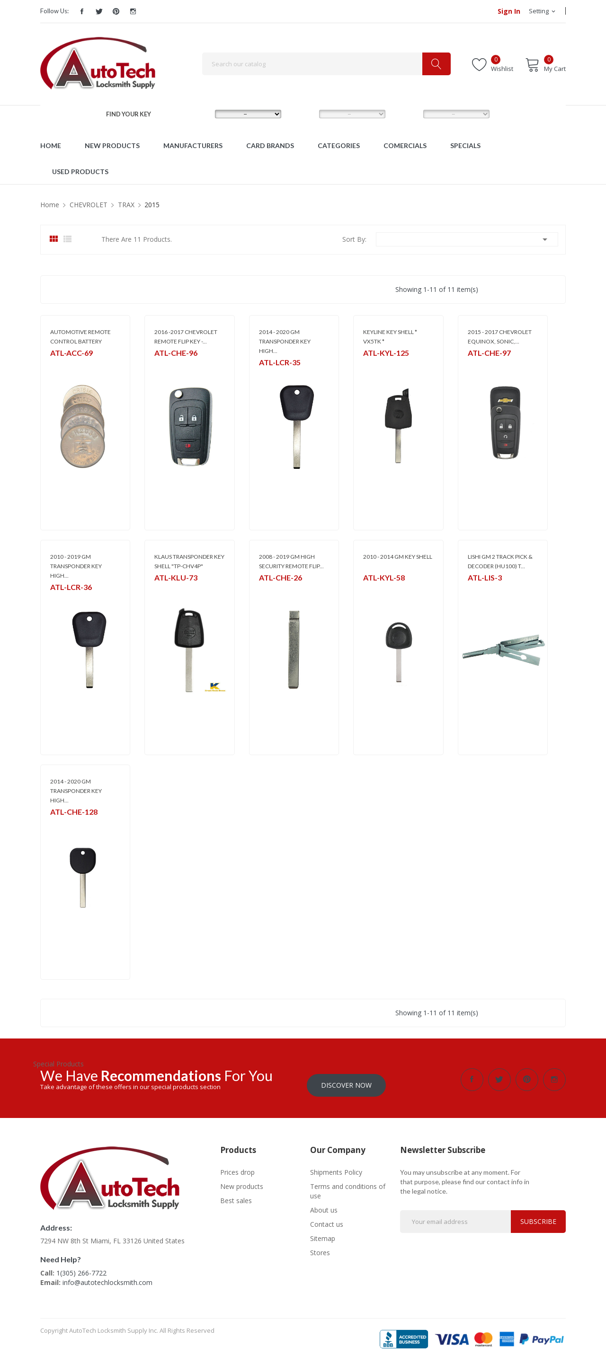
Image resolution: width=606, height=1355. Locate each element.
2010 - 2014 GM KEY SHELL (397, 556)
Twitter (99, 11)
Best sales (236, 1194)
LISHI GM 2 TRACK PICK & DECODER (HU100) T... (500, 561)
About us (324, 1204)
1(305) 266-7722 (81, 1267)
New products (241, 1180)
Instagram (133, 11)
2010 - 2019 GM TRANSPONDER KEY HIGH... (76, 566)
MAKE (197, 113)
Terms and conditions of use (347, 1185)
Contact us (326, 1218)
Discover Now (346, 1079)
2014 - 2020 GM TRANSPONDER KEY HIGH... (285, 341)
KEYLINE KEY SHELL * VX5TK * (390, 336)
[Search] (326, 64)
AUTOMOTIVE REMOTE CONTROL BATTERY (80, 336)
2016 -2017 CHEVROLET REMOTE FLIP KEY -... (185, 336)
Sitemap (322, 1232)
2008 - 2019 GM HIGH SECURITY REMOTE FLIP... (291, 561)
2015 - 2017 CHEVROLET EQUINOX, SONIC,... (500, 336)
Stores (320, 1246)
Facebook (82, 11)
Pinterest (116, 11)
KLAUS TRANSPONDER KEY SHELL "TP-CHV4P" (189, 561)
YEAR (405, 113)
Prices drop (237, 1166)
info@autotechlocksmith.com (107, 1276)
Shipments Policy (336, 1166)
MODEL (305, 113)
